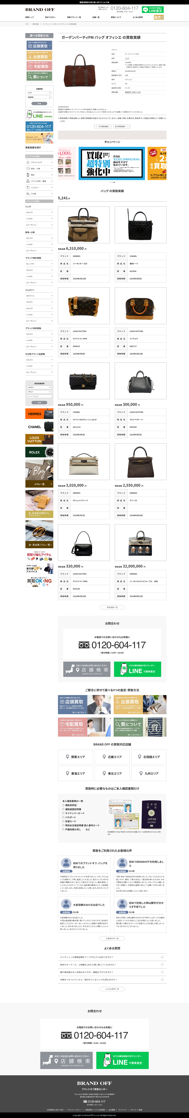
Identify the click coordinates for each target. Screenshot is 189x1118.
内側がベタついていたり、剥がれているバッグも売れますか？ (88, 979)
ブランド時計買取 (33, 257)
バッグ (28, 206)
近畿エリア (115, 757)
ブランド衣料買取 (33, 328)
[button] (110, 182)
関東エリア (78, 757)
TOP (26, 24)
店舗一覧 (96, 17)
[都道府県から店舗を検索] (39, 97)
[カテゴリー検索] (39, 387)
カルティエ (30, 295)
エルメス (29, 212)
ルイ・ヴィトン (31, 225)
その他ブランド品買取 (35, 354)
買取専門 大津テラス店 (133, 92)
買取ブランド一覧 (74, 17)
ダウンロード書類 (136, 1110)
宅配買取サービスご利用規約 (95, 1110)
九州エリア (152, 773)
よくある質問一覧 (112, 989)
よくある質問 (138, 17)
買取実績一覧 (112, 607)
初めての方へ (50, 17)
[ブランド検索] (39, 392)
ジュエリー (30, 289)
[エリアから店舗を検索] (39, 92)
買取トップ (29, 17)
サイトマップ (123, 1110)
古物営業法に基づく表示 (55, 1110)
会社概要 (112, 1110)
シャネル (29, 218)
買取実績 (35, 24)
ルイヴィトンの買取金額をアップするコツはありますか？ (86, 957)
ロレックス (30, 263)
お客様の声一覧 (112, 938)
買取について (116, 17)
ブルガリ (29, 302)
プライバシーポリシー (74, 1110)
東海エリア (78, 773)
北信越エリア (151, 757)
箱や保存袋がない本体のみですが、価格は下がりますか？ (86, 972)
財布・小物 (30, 232)
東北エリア (115, 773)
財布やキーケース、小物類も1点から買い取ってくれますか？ (88, 964)
